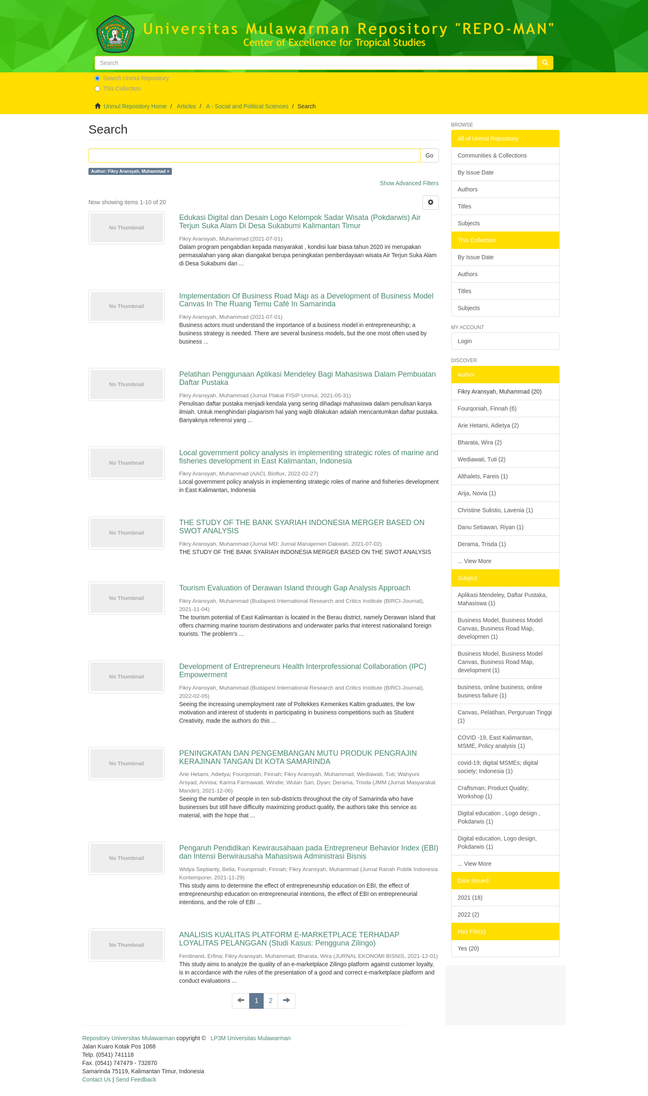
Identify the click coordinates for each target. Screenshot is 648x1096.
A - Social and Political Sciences (247, 106)
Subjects (469, 223)
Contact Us (96, 1079)
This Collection (118, 88)
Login (465, 341)
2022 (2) (468, 914)
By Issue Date (476, 172)
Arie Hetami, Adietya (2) (488, 425)
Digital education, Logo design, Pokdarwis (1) (497, 842)
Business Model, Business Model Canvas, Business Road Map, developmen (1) (500, 628)
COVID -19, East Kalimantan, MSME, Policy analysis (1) (495, 741)
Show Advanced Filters (409, 183)
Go (430, 155)
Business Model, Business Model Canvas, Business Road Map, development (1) (500, 661)
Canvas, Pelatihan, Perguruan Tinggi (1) (505, 716)
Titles (465, 206)
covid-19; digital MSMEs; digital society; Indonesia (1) (498, 766)
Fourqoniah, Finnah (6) (487, 408)
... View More (474, 561)
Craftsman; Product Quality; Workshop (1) (493, 792)
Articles (186, 106)
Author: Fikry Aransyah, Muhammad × (130, 171)
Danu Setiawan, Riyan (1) (491, 527)
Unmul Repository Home (135, 106)
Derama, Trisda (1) (482, 544)
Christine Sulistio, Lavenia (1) (495, 510)
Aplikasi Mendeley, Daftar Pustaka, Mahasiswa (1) (502, 599)
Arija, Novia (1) (477, 493)
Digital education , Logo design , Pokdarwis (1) (499, 817)
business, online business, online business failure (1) (500, 691)
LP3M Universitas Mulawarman (251, 1038)
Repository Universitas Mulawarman (128, 1038)
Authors (468, 189)
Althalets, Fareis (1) (483, 476)
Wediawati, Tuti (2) (482, 459)
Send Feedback (136, 1079)
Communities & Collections (492, 155)
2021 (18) (470, 897)
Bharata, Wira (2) (480, 442)
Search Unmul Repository (132, 78)
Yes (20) (468, 948)
